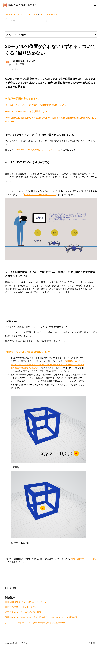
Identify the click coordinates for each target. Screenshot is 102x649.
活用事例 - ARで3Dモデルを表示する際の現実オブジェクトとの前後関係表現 (41, 617)
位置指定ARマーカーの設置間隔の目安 (23, 612)
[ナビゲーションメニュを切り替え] (95, 5)
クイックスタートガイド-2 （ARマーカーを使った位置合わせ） (35, 622)
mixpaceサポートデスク (14, 14)
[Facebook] (6, 588)
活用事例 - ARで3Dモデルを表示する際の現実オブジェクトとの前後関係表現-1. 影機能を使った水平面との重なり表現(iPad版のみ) (48, 364)
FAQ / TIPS (32, 14)
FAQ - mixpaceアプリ (48, 14)
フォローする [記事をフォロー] (13, 69)
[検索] (26, 21)
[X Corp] (10, 588)
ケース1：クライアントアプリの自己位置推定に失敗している (35, 105)
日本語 (92, 643)
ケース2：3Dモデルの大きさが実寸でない (26, 111)
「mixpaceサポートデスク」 (83, 559)
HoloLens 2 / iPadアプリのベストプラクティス (37, 150)
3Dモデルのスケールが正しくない (40, 194)
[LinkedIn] (14, 588)
